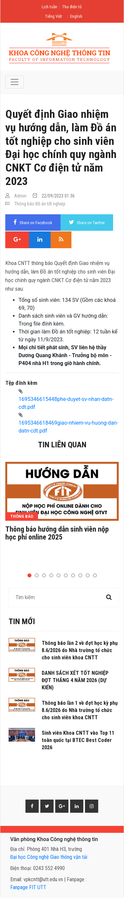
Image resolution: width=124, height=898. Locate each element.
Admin (20, 195)
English (76, 16)
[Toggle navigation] (14, 82)
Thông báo (24, 203)
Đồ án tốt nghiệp (50, 203)
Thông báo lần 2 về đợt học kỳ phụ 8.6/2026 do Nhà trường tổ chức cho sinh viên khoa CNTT (80, 650)
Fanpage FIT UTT (28, 887)
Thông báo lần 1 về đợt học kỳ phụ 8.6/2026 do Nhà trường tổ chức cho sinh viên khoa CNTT (80, 710)
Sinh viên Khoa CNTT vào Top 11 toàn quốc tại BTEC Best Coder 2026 (78, 740)
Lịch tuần (49, 6)
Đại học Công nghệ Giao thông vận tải (48, 857)
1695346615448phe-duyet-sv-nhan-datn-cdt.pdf (66, 403)
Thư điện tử (72, 6)
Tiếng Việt (53, 16)
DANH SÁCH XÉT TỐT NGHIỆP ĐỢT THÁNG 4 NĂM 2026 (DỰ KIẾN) (75, 680)
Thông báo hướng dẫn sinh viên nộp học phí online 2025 (57, 533)
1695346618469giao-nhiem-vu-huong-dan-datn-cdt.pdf (68, 427)
